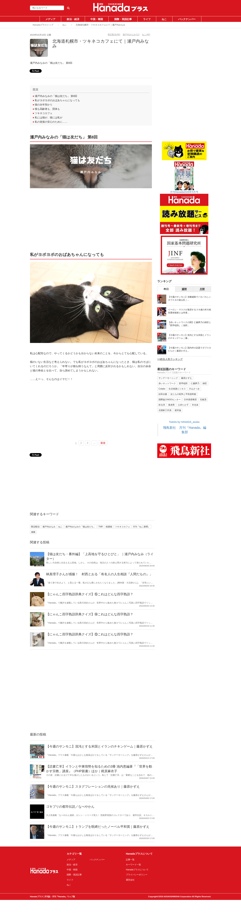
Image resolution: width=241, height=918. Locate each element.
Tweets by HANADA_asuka (184, 421)
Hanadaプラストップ (43, 25)
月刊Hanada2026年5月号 (184, 192)
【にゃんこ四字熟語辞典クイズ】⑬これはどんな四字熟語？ (89, 634)
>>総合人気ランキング (170, 359)
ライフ (147, 19)
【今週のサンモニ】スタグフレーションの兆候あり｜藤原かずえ (93, 786)
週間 (184, 289)
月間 (202, 289)
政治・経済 (73, 19)
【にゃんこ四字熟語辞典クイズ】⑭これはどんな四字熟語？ (89, 614)
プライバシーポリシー (136, 874)
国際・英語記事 (123, 19)
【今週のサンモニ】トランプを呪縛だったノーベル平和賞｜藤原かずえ (97, 826)
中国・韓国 (96, 19)
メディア (50, 19)
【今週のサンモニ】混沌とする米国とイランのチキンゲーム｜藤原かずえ (99, 746)
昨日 (166, 289)
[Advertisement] (91, 221)
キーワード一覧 (133, 864)
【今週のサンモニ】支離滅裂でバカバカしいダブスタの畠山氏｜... (189, 298)
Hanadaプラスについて (137, 869)
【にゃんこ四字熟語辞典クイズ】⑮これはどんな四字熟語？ (89, 594)
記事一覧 (130, 859)
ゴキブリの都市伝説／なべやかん (70, 806)
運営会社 (130, 880)
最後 (102, 442)
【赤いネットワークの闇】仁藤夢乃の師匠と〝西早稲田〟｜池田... (189, 324)
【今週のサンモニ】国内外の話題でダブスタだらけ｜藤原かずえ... (189, 349)
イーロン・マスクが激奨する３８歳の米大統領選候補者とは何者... (189, 311)
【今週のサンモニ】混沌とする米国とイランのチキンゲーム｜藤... (189, 336)
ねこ (164, 19)
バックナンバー (187, 19)
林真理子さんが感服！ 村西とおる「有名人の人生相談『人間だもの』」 (99, 574)
